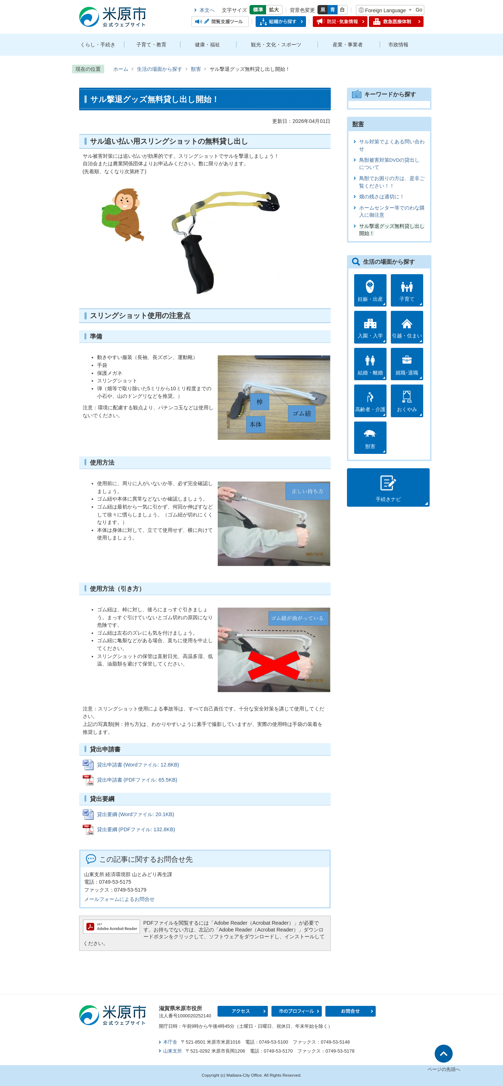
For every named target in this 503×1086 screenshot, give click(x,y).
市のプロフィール (296, 1011)
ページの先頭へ (443, 1069)
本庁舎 (170, 1042)
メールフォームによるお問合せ (119, 899)
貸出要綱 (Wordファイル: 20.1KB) (135, 814)
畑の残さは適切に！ (381, 196)
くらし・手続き (97, 44)
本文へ (207, 10)
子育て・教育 (151, 44)
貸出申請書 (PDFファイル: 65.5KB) (137, 780)
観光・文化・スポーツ (276, 44)
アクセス (243, 1011)
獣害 (196, 69)
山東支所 (172, 1051)
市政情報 (398, 44)
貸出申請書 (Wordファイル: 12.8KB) (138, 765)
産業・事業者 (348, 44)
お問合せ (350, 1011)
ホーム (120, 69)
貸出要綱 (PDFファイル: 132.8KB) (136, 829)
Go (419, 10)
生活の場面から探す (159, 69)
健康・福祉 (207, 44)
